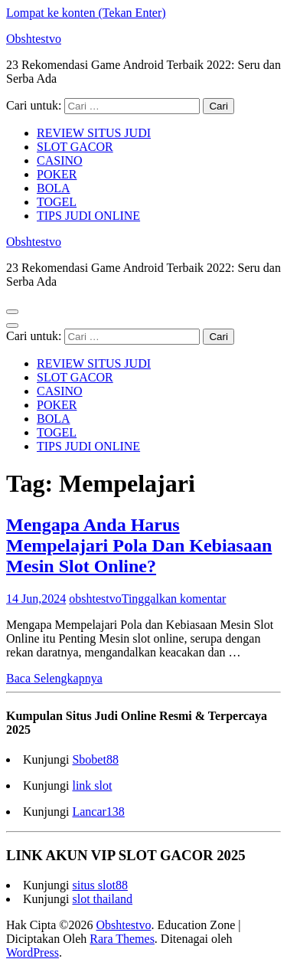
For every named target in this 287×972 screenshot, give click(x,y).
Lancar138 (98, 811)
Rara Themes (122, 938)
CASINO (60, 160)
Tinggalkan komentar (174, 598)
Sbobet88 (95, 759)
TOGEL (57, 201)
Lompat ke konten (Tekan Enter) (86, 12)
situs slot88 (99, 885)
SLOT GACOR (75, 146)
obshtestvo (95, 598)
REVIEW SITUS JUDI (94, 132)
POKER (57, 174)
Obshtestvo (33, 38)
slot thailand (102, 898)
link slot (92, 785)
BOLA (53, 188)
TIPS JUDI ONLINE (88, 215)
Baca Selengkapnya (54, 678)
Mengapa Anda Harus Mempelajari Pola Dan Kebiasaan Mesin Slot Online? (139, 545)
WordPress (32, 952)
